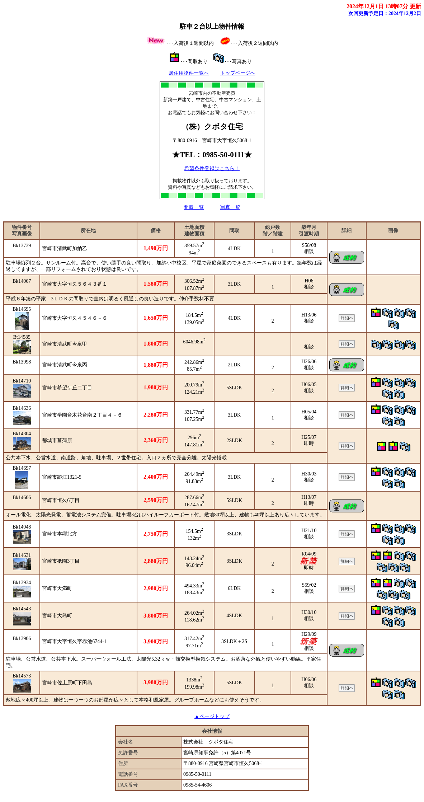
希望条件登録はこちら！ (212, 168)
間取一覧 (194, 207)
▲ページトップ (212, 716)
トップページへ (237, 73)
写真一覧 (230, 207)
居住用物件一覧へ (189, 73)
